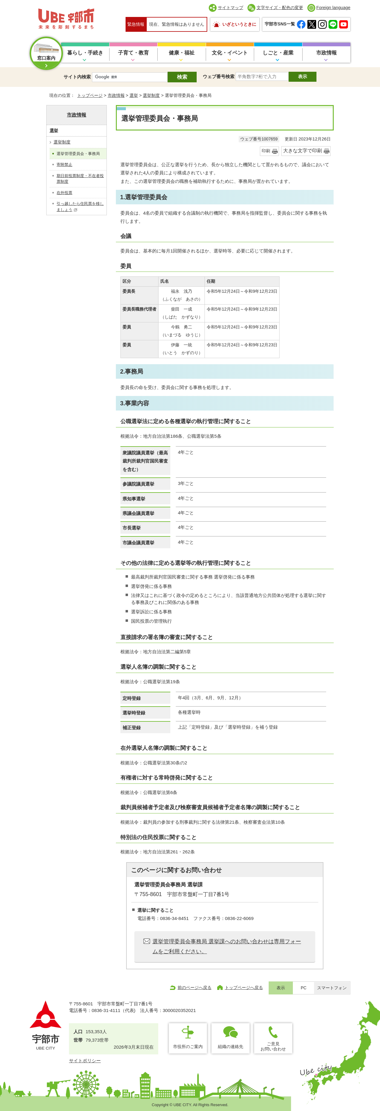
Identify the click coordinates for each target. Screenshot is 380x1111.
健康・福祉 (182, 53)
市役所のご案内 (188, 1046)
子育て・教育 (133, 53)
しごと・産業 (278, 53)
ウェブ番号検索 (218, 76)
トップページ (90, 95)
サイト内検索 (77, 76)
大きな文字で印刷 (302, 150)
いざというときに (239, 24)
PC (303, 988)
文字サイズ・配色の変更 (280, 7)
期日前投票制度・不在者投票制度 (80, 178)
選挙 (133, 95)
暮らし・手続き (85, 53)
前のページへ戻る (194, 987)
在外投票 (64, 192)
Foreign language (333, 7)
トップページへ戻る (244, 987)
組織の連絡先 (230, 1046)
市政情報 (326, 53)
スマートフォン (332, 988)
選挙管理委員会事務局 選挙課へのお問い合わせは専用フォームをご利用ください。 (226, 946)
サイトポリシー (85, 1060)
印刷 (266, 151)
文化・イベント (230, 53)
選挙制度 (151, 95)
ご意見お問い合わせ (273, 1046)
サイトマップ (230, 7)
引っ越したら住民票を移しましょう (80, 206)
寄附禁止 (64, 164)
